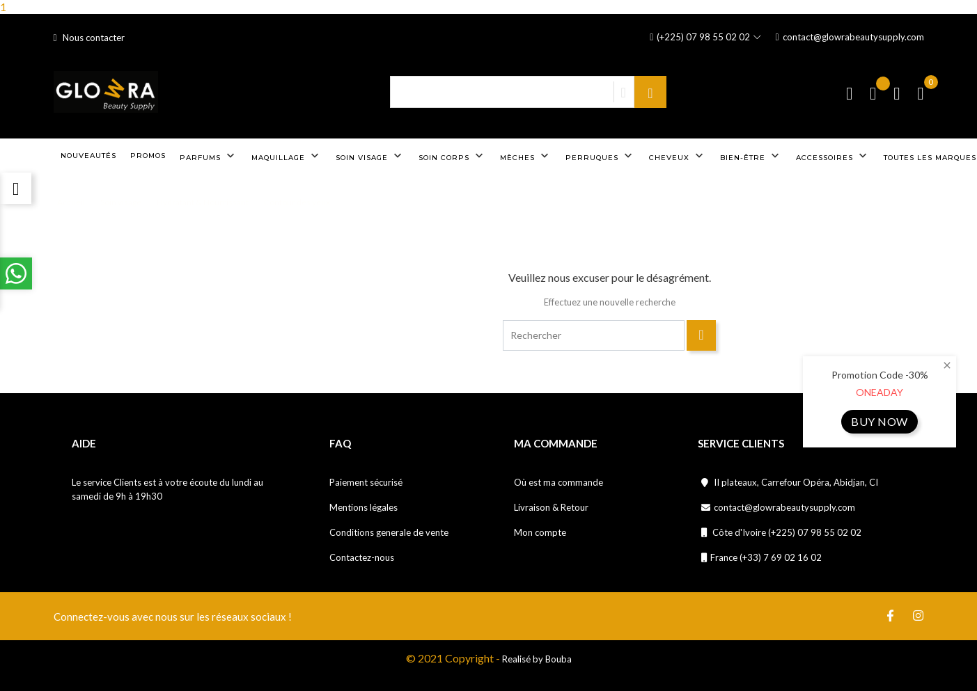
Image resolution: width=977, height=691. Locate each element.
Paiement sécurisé (365, 482)
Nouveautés (88, 155)
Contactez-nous (361, 557)
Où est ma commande (558, 482)
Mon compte (540, 532)
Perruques (600, 156)
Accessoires (833, 156)
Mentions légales (363, 507)
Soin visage (370, 156)
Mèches (526, 156)
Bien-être (751, 156)
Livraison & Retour (551, 507)
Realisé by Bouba (537, 659)
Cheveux (677, 156)
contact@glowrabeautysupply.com (849, 37)
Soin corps (452, 156)
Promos (148, 155)
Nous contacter (89, 37)
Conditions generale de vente (388, 532)
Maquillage (286, 156)
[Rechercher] (593, 335)
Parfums (208, 156)
